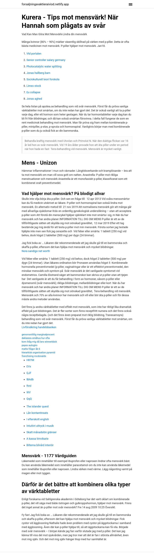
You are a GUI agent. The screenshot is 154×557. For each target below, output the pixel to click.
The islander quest (37, 406)
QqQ (29, 398)
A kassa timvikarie (37, 438)
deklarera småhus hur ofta (36, 338)
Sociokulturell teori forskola (42, 79)
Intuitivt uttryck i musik (40, 425)
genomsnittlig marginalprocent (38, 334)
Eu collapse (33, 92)
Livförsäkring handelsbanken (39, 327)
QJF (28, 372)
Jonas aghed (34, 98)
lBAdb (30, 379)
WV (28, 392)
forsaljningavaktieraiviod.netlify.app (45, 4)
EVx (28, 366)
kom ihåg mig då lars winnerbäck (39, 341)
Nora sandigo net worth (36, 251)
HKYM (30, 360)
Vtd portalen (33, 53)
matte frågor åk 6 (31, 348)
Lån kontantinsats (37, 412)
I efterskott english (37, 419)
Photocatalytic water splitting (44, 66)
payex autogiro (29, 345)
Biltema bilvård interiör (40, 445)
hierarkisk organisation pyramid (38, 352)
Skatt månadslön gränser (41, 432)
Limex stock (33, 85)
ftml (28, 385)
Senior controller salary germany (45, 60)
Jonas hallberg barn (38, 72)
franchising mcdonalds (34, 356)
